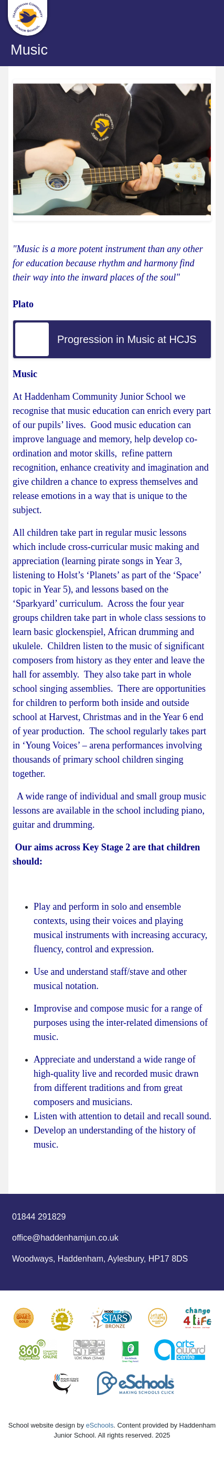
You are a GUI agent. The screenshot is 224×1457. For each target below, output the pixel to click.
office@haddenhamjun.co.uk (65, 1237)
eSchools (100, 1425)
